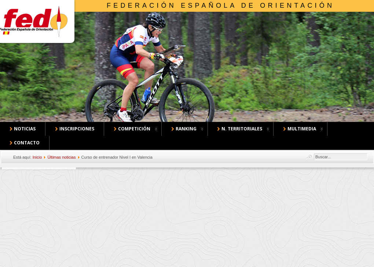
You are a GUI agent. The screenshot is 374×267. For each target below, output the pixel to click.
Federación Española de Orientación (220, 5)
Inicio (37, 157)
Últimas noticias (61, 157)
